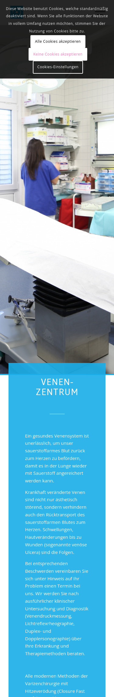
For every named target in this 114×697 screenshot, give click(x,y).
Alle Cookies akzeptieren (58, 41)
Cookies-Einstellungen (57, 66)
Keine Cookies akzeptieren (58, 54)
